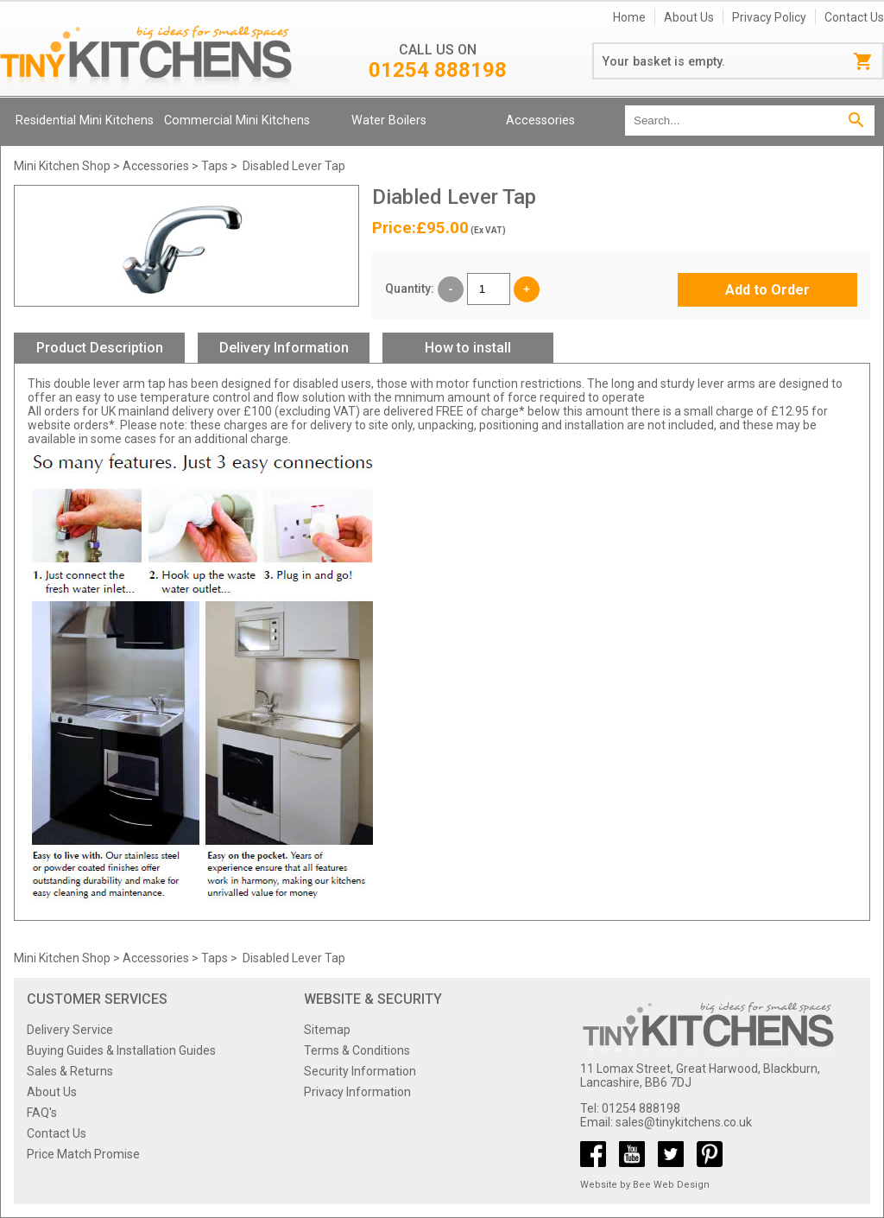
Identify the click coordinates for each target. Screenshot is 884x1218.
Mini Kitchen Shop (62, 166)
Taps (214, 166)
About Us (689, 17)
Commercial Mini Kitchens (237, 120)
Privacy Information (357, 1092)
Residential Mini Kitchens (85, 120)
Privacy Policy (769, 17)
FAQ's (42, 1113)
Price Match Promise (83, 1154)
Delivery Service (70, 1030)
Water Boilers (388, 120)
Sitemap (327, 1030)
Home (629, 17)
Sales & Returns (70, 1071)
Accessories (540, 120)
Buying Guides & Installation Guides (121, 1050)
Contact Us (854, 17)
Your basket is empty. (664, 61)
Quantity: (409, 288)
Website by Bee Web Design (645, 1184)
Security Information (360, 1071)
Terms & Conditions (357, 1050)
